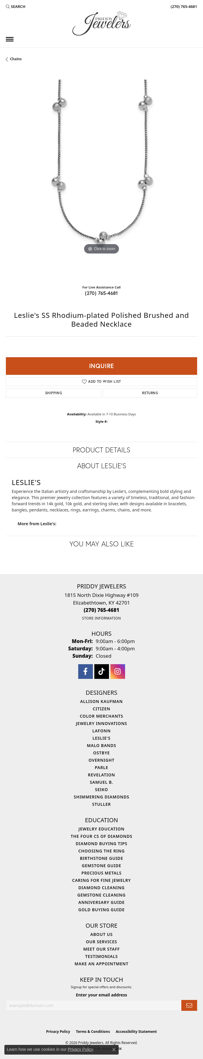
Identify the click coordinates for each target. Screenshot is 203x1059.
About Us (101, 934)
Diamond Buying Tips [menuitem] (101, 843)
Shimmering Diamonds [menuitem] (101, 797)
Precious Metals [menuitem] (101, 873)
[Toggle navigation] (9, 39)
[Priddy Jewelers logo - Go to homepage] (101, 23)
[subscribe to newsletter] (189, 1005)
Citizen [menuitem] (101, 708)
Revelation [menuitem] (101, 775)
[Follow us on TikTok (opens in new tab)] (101, 671)
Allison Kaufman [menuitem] (101, 701)
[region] (101, 175)
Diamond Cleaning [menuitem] (102, 887)
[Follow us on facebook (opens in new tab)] (85, 671)
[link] (183, 6)
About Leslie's (101, 465)
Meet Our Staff (101, 949)
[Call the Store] (102, 610)
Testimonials (101, 956)
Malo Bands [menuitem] (101, 745)
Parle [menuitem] (101, 767)
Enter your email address (101, 995)
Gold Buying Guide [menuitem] (101, 909)
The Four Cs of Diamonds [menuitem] (101, 836)
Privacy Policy (58, 1031)
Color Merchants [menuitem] (101, 716)
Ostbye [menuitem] (101, 753)
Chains (16, 58)
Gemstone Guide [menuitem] (101, 865)
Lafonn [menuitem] (101, 731)
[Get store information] (101, 618)
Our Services (101, 941)
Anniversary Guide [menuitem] (101, 902)
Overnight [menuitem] (101, 760)
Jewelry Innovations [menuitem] (101, 723)
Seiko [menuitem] (101, 789)
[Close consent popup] (114, 1049)
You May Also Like (101, 543)
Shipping (53, 393)
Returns (150, 393)
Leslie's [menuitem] (101, 738)
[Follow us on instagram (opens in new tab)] (117, 671)
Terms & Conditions (93, 1031)
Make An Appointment (101, 963)
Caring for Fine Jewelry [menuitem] (101, 880)
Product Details (101, 449)
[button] (15, 6)
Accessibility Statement (136, 1031)
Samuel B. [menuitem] (101, 782)
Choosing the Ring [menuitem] (101, 851)
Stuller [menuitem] (101, 804)
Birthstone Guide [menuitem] (101, 858)
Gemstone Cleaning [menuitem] (101, 895)
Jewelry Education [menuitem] (101, 829)
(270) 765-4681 (101, 293)
